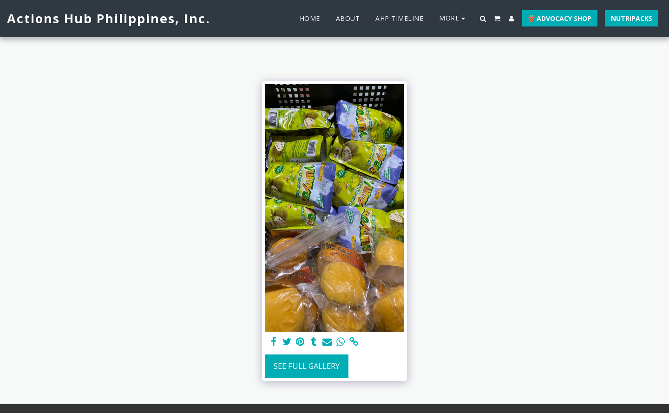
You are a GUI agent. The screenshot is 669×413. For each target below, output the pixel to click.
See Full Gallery (307, 366)
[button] (483, 18)
